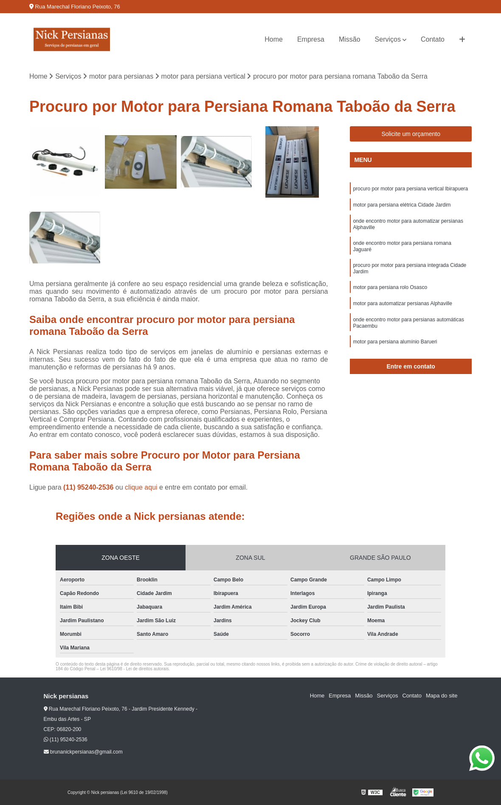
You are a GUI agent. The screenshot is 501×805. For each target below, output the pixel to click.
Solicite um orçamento (410, 133)
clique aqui (141, 487)
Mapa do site (441, 695)
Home (274, 39)
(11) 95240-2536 (89, 487)
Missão (349, 39)
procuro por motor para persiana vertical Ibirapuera (410, 189)
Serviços (388, 39)
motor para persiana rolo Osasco (390, 287)
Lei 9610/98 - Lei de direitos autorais (134, 668)
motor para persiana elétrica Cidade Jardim (401, 205)
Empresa (310, 39)
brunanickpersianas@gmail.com (83, 752)
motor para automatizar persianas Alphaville (402, 303)
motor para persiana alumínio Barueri (395, 342)
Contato (433, 39)
